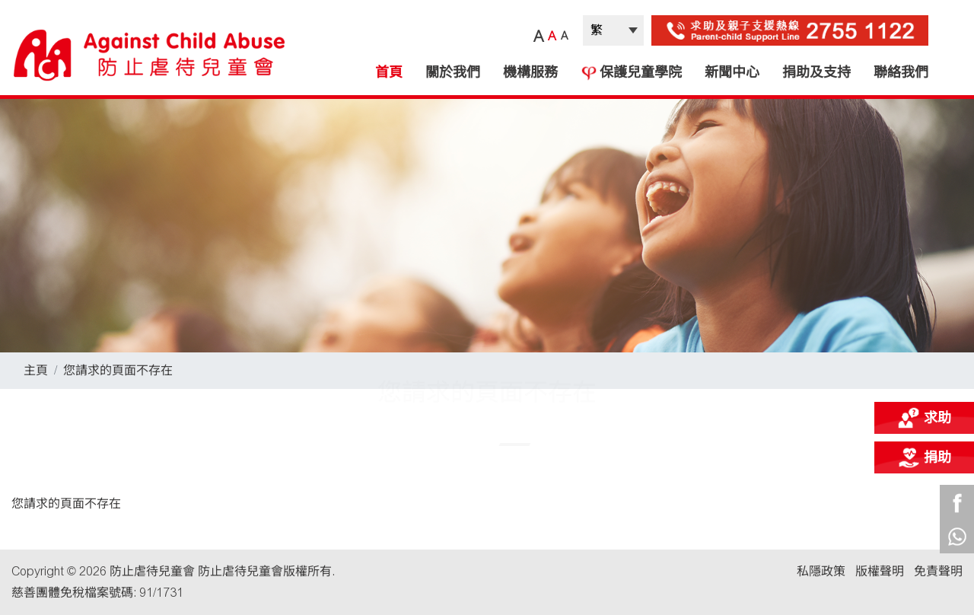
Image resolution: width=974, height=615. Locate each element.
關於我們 (452, 72)
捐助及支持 (816, 72)
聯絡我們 (901, 72)
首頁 (389, 72)
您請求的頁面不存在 (118, 370)
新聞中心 (732, 72)
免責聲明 (938, 571)
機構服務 (530, 72)
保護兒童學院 (631, 72)
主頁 (36, 370)
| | (613, 30)
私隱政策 (821, 571)
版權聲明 (879, 571)
